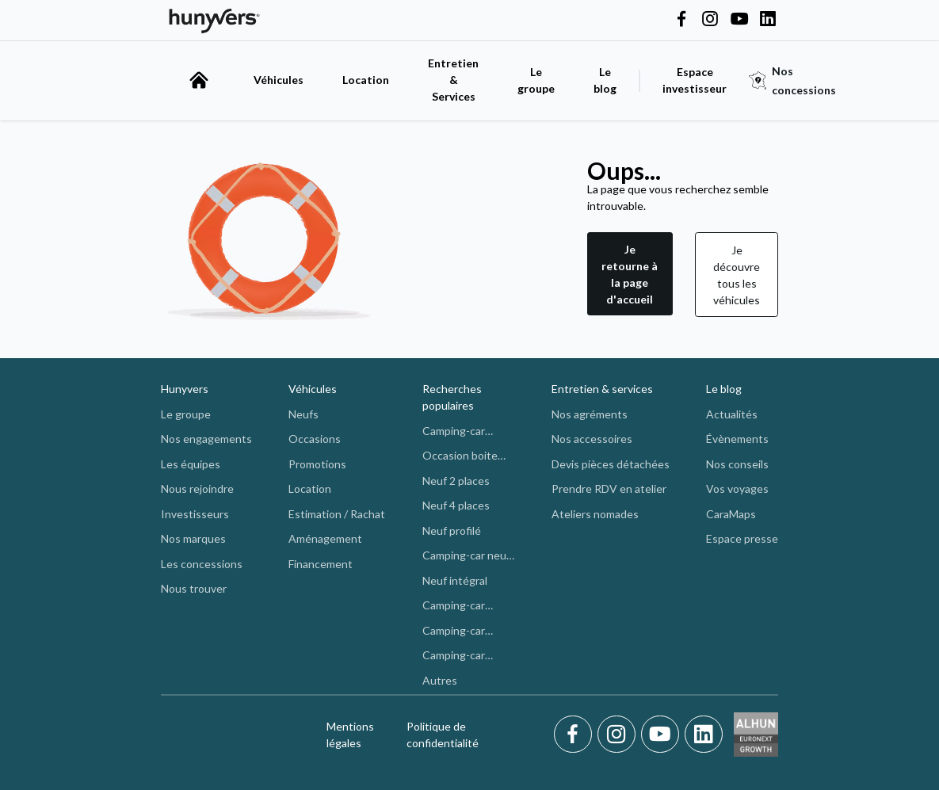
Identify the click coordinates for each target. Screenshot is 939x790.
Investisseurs (195, 514)
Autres (439, 680)
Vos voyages (737, 488)
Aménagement (325, 538)
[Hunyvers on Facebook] (681, 19)
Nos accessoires (592, 438)
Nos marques (193, 538)
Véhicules (278, 79)
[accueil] (199, 80)
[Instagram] (619, 735)
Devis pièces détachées (611, 464)
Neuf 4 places (456, 505)
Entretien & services (602, 388)
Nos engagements (206, 438)
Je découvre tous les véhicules (736, 275)
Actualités (732, 414)
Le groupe (536, 80)
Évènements (737, 438)
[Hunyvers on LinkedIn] (768, 19)
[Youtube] (663, 735)
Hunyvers (184, 388)
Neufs (303, 414)
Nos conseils (737, 464)
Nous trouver (194, 588)
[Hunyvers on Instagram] (710, 19)
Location (365, 79)
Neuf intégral (454, 580)
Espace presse (742, 538)
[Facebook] (575, 735)
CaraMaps (731, 514)
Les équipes (190, 464)
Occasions (314, 438)
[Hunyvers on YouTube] (739, 19)
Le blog (724, 388)
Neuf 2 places (456, 480)
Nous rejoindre (197, 488)
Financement (320, 564)
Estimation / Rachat (336, 514)
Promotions (317, 464)
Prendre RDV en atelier (609, 488)
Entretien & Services (453, 79)
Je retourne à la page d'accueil (629, 274)
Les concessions (201, 564)
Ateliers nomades (595, 514)
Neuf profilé (451, 530)
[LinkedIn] (704, 735)
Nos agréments (590, 414)
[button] (630, 274)
